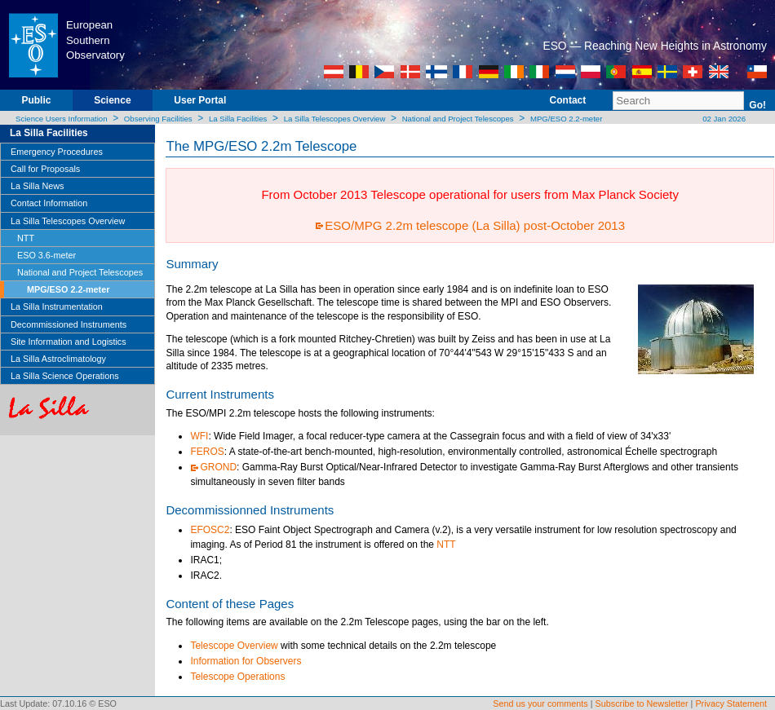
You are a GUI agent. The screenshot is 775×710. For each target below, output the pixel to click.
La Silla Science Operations (65, 376)
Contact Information (49, 203)
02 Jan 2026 (723, 118)
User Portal (200, 100)
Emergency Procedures (57, 152)
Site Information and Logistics (68, 341)
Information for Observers (245, 661)
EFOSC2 (209, 530)
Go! (757, 105)
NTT (25, 238)
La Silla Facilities (238, 118)
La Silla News (37, 186)
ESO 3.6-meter (46, 255)
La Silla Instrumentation (57, 306)
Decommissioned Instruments (68, 324)
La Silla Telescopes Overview (335, 118)
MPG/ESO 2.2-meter (566, 118)
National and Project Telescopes (458, 118)
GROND (218, 467)
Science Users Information (62, 118)
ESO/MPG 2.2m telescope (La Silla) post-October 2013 (475, 225)
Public (36, 100)
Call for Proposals (45, 169)
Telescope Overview (233, 645)
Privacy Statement (731, 703)
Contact (568, 100)
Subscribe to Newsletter (642, 703)
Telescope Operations (237, 676)
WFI (199, 436)
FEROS (207, 451)
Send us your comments (540, 703)
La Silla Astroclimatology (58, 359)
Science (112, 100)
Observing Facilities (158, 118)
